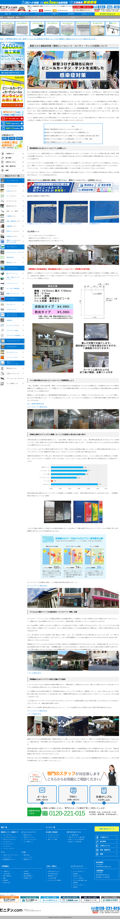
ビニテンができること (78, 871)
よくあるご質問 (52, 878)
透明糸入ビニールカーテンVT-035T (70, 224)
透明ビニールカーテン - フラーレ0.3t (40, 224)
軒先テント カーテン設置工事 (76, 839)
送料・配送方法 (11, 166)
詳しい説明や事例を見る (35, 404)
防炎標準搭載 (47, 10)
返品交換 (5, 880)
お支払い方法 (6, 882)
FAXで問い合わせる (53, 873)
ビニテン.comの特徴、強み (80, 880)
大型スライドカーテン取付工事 (77, 837)
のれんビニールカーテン (9, 839)
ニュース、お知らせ (78, 878)
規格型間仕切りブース (9, 859)
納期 (7, 170)
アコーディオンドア (8, 844)
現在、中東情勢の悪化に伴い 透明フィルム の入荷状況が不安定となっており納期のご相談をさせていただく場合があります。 (48, 39)
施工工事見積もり (28, 876)
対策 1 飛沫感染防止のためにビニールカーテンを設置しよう (64, 129)
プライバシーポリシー (78, 885)
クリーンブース (7, 857)
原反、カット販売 (52, 839)
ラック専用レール (28, 841)
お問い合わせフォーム (54, 871)
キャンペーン (39, 14)
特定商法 (75, 887)
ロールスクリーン (7, 841)
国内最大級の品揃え (63, 10)
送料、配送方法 (7, 876)
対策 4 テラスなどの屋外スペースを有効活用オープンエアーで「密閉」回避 (69, 139)
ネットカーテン (7, 846)
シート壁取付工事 (73, 835)
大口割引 (26, 871)
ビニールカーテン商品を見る (37, 407)
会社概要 (75, 882)
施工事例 (71, 14)
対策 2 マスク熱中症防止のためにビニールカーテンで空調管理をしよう (67, 132)
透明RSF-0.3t (95, 224)
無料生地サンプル (52, 876)
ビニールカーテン (7, 835)
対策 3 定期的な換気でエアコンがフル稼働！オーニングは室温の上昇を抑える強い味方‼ (72, 135)
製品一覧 (8, 14)
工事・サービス (24, 14)
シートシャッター (28, 857)
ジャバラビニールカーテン (10, 837)
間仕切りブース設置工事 (75, 841)
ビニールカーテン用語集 (54, 880)
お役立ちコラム (87, 14)
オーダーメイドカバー (54, 835)
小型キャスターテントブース (10, 855)
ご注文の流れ (6, 873)
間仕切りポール (28, 835)
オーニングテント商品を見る (37, 586)
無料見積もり (27, 873)
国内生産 (35, 10)
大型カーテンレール (29, 837)
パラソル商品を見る (34, 673)
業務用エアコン (28, 859)
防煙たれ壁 (26, 855)
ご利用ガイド (55, 14)
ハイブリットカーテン (9, 848)
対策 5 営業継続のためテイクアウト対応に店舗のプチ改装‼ (64, 142)
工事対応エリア (28, 878)
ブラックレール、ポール (30, 839)
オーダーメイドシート (54, 837)
